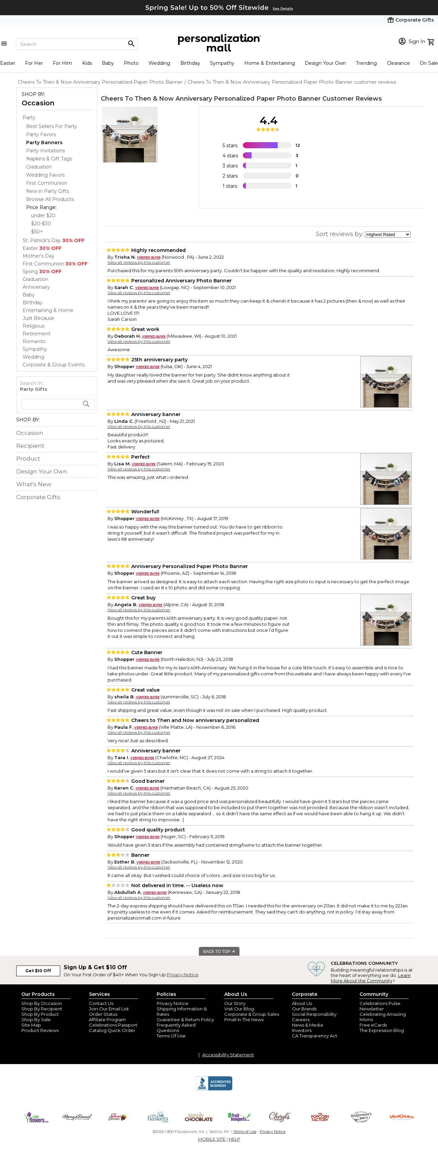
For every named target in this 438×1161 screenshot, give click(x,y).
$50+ (37, 232)
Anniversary (36, 287)
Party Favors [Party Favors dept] (41, 134)
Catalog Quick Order (112, 1030)
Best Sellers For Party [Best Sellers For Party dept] (51, 126)
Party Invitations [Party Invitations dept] (45, 151)
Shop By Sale (36, 1019)
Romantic (34, 341)
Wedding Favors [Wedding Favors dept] (45, 175)
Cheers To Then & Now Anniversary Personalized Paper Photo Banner (211, 98)
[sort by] (388, 234)
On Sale (429, 63)
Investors (302, 1030)
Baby (108, 63)
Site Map (31, 1025)
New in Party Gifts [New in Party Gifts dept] (47, 191)
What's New (33, 484)
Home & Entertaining (269, 63)
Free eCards (373, 1025)
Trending (366, 63)
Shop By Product (40, 1014)
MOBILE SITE (212, 1139)
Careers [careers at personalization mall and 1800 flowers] (300, 1019)
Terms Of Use (171, 1035)
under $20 (43, 215)
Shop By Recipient (41, 1008)
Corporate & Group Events (54, 365)
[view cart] (432, 41)
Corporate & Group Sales (251, 1014)
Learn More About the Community (371, 978)
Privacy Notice (183, 974)
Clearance (398, 63)
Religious (33, 326)
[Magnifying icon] (131, 44)
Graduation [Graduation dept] (39, 167)
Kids (87, 63)
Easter (7, 63)
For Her (34, 63)
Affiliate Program (107, 1019)
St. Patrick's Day (54, 240)
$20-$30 (41, 224)
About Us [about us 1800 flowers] (302, 1003)
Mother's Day (38, 256)
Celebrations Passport (113, 1025)
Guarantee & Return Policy (185, 1019)
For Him (62, 63)
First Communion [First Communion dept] (46, 183)
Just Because (38, 318)
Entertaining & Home (48, 310)
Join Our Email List (109, 1008)
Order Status (103, 1014)
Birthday (190, 63)
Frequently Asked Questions (176, 1027)
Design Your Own (325, 63)
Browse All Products (50, 199)
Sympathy (222, 63)
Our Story (235, 1003)
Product (28, 458)
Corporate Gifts (38, 497)
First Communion (55, 264)
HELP (234, 1139)
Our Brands (304, 1008)
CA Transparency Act (314, 1035)
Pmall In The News (243, 1019)
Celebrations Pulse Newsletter (380, 1006)
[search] (58, 404)
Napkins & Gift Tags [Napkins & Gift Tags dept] (49, 159)
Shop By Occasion (41, 1003)
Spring (42, 271)
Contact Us (101, 1003)
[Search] (77, 44)
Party (29, 117)
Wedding (159, 63)
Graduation (35, 279)
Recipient (30, 445)
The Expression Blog (382, 1030)
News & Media (307, 1025)
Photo (131, 63)
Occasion (38, 103)
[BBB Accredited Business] (214, 1089)
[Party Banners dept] (44, 142)
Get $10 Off (38, 970)
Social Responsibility (314, 1014)
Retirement (36, 334)
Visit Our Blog (239, 1008)
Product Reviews (40, 1030)
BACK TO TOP (219, 951)
